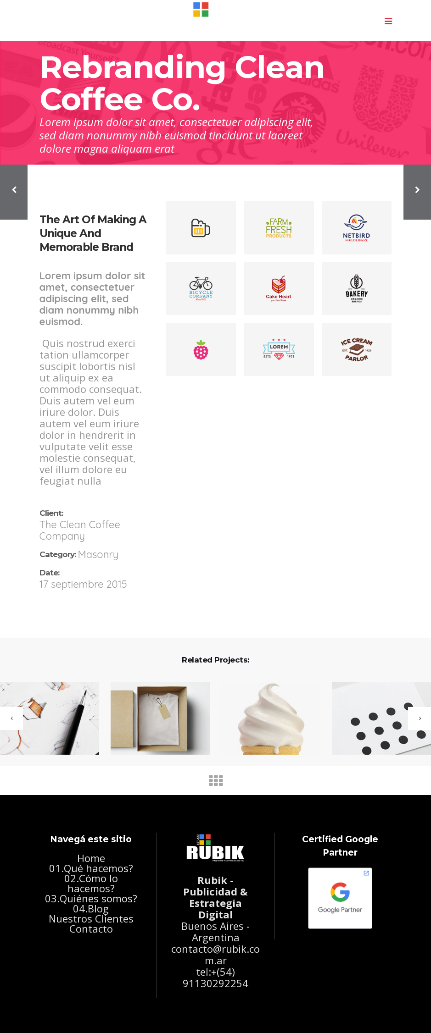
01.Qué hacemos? (91, 868)
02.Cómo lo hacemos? (91, 883)
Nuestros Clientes (91, 918)
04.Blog (91, 908)
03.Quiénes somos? (91, 898)
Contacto (91, 928)
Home (91, 858)
